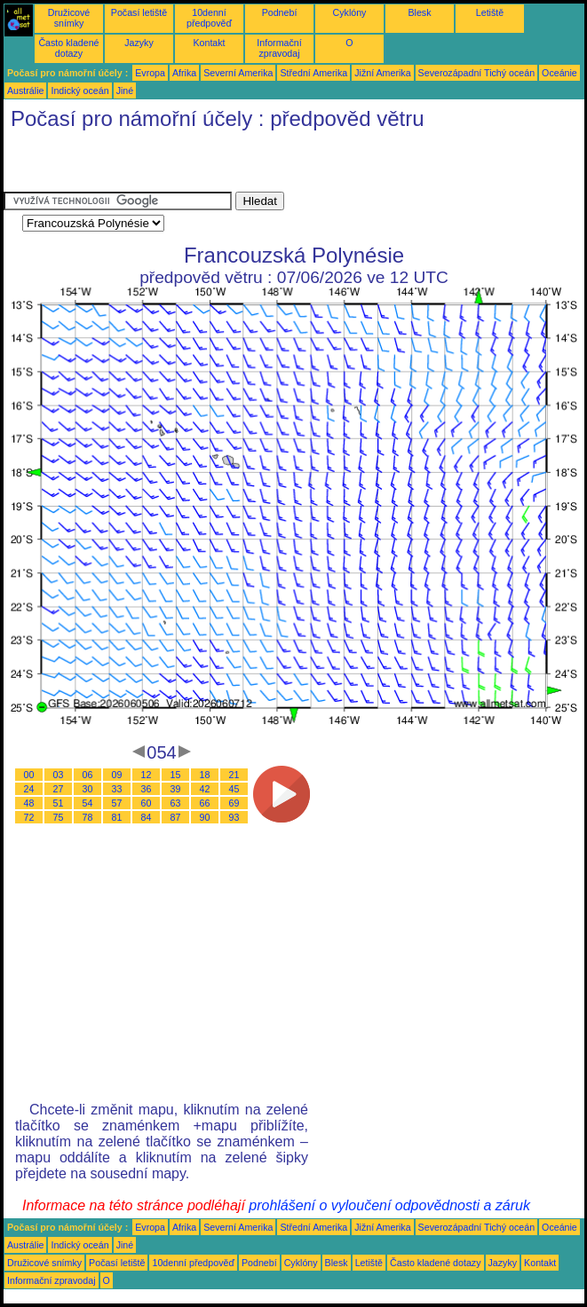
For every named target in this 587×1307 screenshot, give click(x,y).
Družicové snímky (69, 17)
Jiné (125, 90)
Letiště (490, 12)
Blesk (419, 12)
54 (88, 803)
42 (205, 788)
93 (234, 817)
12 (146, 774)
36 (146, 788)
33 (117, 788)
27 (58, 788)
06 (88, 774)
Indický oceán (79, 90)
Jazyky (139, 42)
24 (29, 788)
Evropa (150, 72)
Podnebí (279, 12)
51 (58, 803)
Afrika (184, 72)
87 (176, 817)
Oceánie (559, 72)
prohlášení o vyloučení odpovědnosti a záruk (389, 1205)
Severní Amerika (238, 72)
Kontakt (209, 42)
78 (88, 817)
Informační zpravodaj (279, 48)
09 (117, 774)
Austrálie (25, 90)
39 (176, 788)
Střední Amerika (313, 72)
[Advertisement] (211, 165)
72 (29, 817)
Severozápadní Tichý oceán (476, 72)
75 (58, 817)
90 (205, 817)
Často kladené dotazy (68, 48)
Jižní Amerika (382, 72)
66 (205, 803)
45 (234, 788)
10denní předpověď (209, 17)
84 (146, 817)
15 (176, 774)
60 (146, 803)
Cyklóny (350, 12)
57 (117, 803)
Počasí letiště (139, 12)
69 (234, 803)
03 (58, 774)
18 (205, 774)
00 (29, 774)
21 (234, 774)
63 (176, 803)
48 (29, 803)
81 (117, 817)
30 (88, 788)
